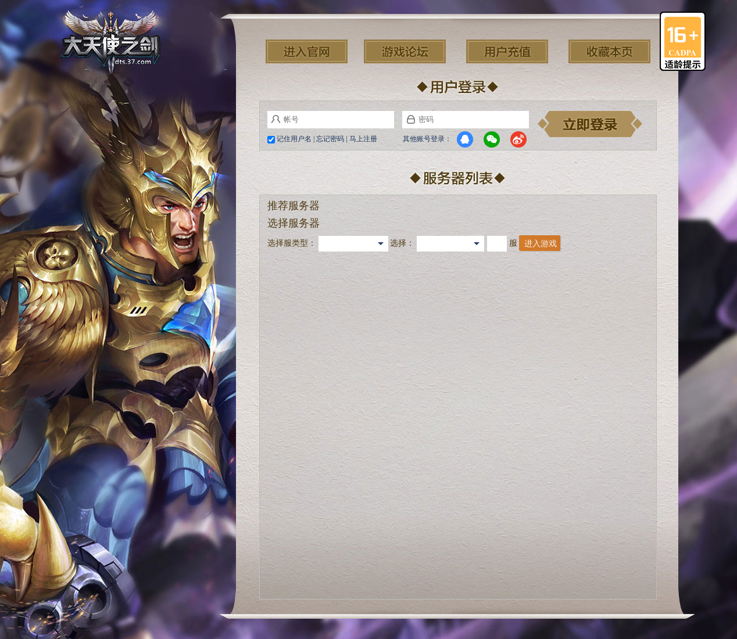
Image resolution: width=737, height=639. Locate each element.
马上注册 (363, 139)
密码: (410, 119)
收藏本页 (609, 51)
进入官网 (307, 51)
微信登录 (492, 139)
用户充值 (507, 51)
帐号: (275, 119)
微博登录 (518, 139)
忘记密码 (330, 139)
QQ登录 (465, 139)
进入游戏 (540, 243)
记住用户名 (294, 139)
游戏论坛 (405, 51)
